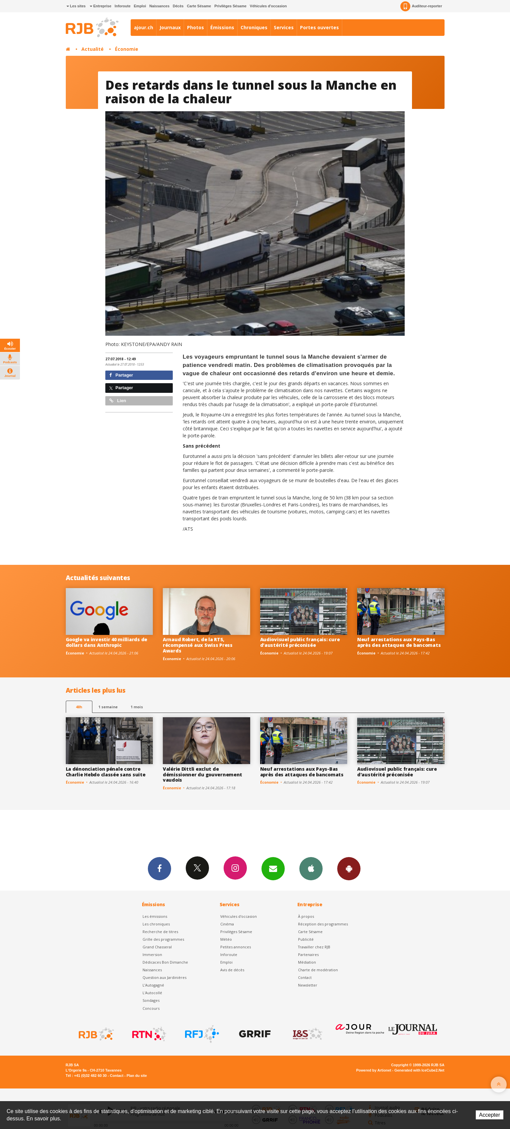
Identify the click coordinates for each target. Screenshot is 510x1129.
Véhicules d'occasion (268, 6)
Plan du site (137, 1076)
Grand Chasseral (157, 947)
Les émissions (155, 916)
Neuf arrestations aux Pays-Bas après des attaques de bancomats (399, 642)
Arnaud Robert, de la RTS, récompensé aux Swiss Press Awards (198, 645)
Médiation (307, 962)
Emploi (140, 6)
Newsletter (307, 985)
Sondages (151, 1000)
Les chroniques (156, 924)
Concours (151, 1008)
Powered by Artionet (373, 1070)
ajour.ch (143, 27)
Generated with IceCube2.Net (419, 1070)
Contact (305, 977)
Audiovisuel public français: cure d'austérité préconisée (300, 642)
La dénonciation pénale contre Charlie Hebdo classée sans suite (106, 772)
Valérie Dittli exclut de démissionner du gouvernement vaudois (202, 774)
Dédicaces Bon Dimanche (165, 962)
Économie (126, 49)
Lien (117, 400)
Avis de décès (232, 970)
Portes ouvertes (319, 27)
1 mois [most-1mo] (137, 706)
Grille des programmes (163, 939)
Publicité (306, 939)
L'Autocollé (152, 993)
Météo (226, 939)
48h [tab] (79, 706)
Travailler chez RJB (314, 947)
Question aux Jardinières (164, 977)
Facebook (159, 868)
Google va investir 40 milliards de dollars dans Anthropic (106, 642)
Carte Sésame (199, 6)
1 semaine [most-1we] (108, 706)
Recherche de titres (160, 931)
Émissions (222, 27)
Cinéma (227, 924)
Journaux (170, 27)
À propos (306, 916)
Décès (178, 6)
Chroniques (254, 27)
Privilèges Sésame (230, 6)
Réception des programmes (323, 924)
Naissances (159, 6)
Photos (195, 27)
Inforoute (123, 6)
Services (284, 27)
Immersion (152, 954)
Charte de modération (318, 970)
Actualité (92, 49)
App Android (348, 868)
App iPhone (311, 868)
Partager (121, 375)
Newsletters (273, 868)
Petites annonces (235, 947)
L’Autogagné (153, 985)
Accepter (489, 1115)
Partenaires (308, 954)
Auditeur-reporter (421, 6)
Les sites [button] (76, 6)
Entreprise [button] (100, 6)
